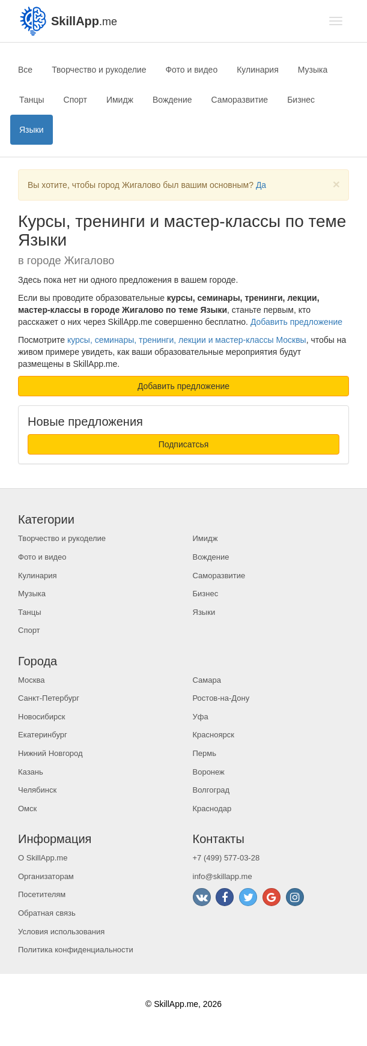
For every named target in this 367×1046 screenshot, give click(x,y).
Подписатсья (184, 444)
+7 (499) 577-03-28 (226, 857)
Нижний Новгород (50, 753)
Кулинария (258, 69)
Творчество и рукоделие (99, 69)
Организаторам (46, 876)
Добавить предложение (296, 322)
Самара (207, 680)
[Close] (336, 184)
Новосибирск (41, 716)
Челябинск (37, 789)
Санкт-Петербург (48, 698)
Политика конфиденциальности (75, 949)
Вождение (172, 99)
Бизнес (301, 99)
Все (25, 69)
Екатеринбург (42, 734)
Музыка (313, 69)
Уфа (200, 716)
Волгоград (211, 789)
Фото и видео (191, 69)
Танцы (31, 99)
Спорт (75, 99)
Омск (27, 808)
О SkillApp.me (42, 857)
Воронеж (209, 771)
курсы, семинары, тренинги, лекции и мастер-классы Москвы (186, 340)
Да (261, 185)
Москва (31, 680)
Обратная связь (47, 913)
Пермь (205, 753)
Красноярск (213, 734)
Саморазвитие (239, 99)
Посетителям (41, 894)
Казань (30, 771)
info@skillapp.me (222, 876)
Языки (31, 130)
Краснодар (212, 808)
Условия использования (61, 931)
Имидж (119, 99)
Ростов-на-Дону (221, 698)
